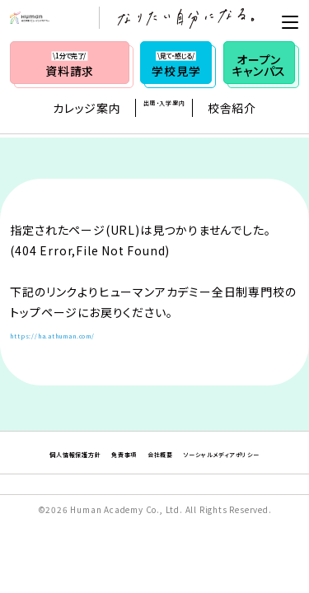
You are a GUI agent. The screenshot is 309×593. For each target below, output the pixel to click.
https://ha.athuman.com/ (87, 333)
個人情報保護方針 (95, 452)
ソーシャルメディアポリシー (154, 475)
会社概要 (237, 452)
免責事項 (179, 452)
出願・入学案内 (164, 111)
